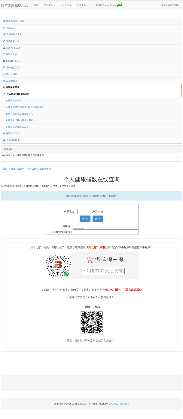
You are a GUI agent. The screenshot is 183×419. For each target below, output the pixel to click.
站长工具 (65, 5)
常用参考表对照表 (13, 21)
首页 (36, 5)
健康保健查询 (11, 87)
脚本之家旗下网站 (170, 5)
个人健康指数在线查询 (18, 94)
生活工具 (82, 5)
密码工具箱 (10, 54)
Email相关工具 (12, 61)
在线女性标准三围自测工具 (19, 113)
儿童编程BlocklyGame (107, 5)
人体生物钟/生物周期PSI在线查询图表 (25, 107)
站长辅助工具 (11, 67)
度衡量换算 (10, 80)
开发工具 (49, 5)
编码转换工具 (11, 47)
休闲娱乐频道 (11, 140)
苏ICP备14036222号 (119, 403)
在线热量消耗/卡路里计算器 (19, 120)
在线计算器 (10, 74)
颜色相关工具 (11, 41)
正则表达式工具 (12, 34)
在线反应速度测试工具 (17, 127)
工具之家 (82, 403)
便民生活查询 (11, 133)
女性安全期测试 (14, 100)
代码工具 (9, 28)
